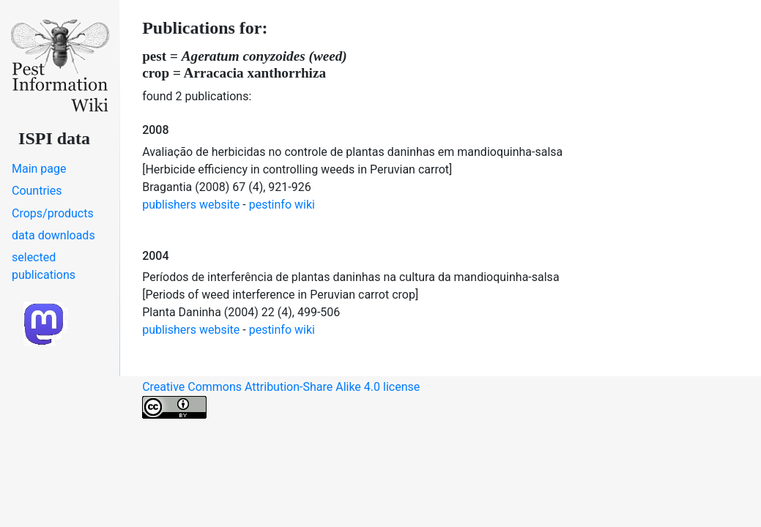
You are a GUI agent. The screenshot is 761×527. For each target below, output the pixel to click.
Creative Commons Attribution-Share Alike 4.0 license (281, 399)
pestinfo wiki (282, 205)
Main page (39, 169)
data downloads (53, 235)
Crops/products (53, 213)
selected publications (43, 266)
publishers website (191, 205)
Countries (37, 191)
